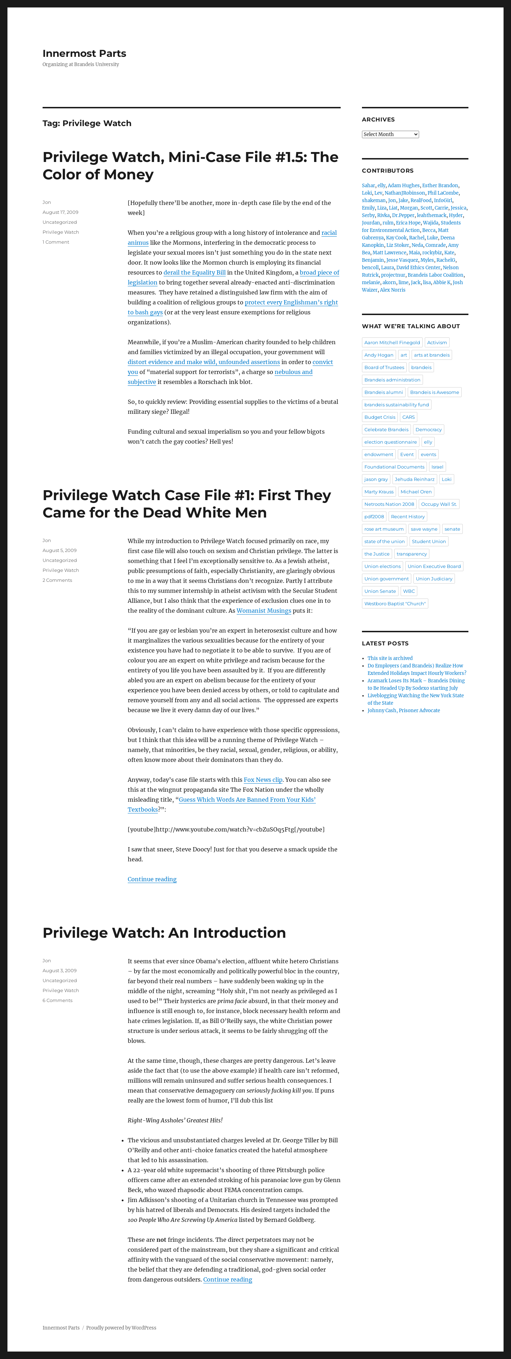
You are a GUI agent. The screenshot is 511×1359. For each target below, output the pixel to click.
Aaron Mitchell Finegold (392, 342)
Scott (426, 208)
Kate (449, 253)
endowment (378, 454)
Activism (437, 342)
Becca (428, 230)
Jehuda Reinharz (415, 479)
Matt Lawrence (389, 253)
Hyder (456, 215)
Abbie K (441, 283)
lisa (427, 283)
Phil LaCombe (443, 193)
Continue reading (152, 879)
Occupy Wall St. (439, 504)
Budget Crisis (379, 417)
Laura (387, 268)
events (428, 454)
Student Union (429, 541)
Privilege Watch (61, 232)
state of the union (384, 541)
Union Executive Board (434, 566)
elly (381, 186)
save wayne (424, 529)
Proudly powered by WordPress (121, 1328)
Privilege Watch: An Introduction (164, 932)
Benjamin (373, 260)
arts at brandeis (432, 355)
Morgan (409, 208)
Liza (381, 208)
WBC (409, 591)
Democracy (429, 429)
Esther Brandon (440, 186)
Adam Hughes (404, 186)
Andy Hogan (379, 355)
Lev (378, 193)
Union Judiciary (434, 578)
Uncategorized (60, 222)
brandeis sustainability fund (396, 404)
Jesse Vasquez (402, 260)
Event (407, 454)
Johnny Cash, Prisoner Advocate (404, 711)
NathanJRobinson (405, 193)
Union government (386, 578)
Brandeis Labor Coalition (435, 275)
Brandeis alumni (383, 392)
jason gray (376, 479)
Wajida (430, 223)
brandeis (421, 367)
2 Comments (57, 580)
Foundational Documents (394, 467)
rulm (388, 223)
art (404, 355)
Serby (368, 215)
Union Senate (380, 591)
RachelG (445, 260)
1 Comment (56, 242)
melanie (371, 283)
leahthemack (431, 215)
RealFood (421, 200)
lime (403, 283)
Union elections (382, 566)
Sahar (368, 186)
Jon (47, 202)
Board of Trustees (384, 367)
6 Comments (57, 1000)
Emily (368, 208)
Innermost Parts (84, 53)
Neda (417, 245)
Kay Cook (396, 238)
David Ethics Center (418, 268)
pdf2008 (374, 516)
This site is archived (390, 658)
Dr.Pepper (403, 215)
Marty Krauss (379, 491)
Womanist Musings (264, 610)
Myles (427, 260)
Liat (393, 208)
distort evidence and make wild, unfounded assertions (204, 362)
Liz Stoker (397, 245)
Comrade (435, 245)
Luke (432, 238)
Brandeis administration (392, 380)
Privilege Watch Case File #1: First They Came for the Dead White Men (187, 503)
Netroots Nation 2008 (389, 504)
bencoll (370, 268)
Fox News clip (263, 779)
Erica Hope (408, 223)
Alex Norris (393, 290)
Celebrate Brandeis (386, 429)
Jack (416, 283)
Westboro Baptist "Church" (395, 603)
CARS (408, 417)
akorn (389, 283)
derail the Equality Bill (195, 272)
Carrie (441, 208)
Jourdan (371, 223)
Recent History (408, 516)
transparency (412, 554)
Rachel (416, 238)
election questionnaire (390, 442)
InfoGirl (443, 200)
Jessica (458, 208)
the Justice (377, 554)
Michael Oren (416, 491)
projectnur (393, 275)
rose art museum (384, 529)
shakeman (374, 200)
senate (452, 529)
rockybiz (432, 253)
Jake (403, 200)
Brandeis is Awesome (434, 392)
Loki (367, 193)
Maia (414, 253)
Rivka (383, 215)
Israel (438, 467)
